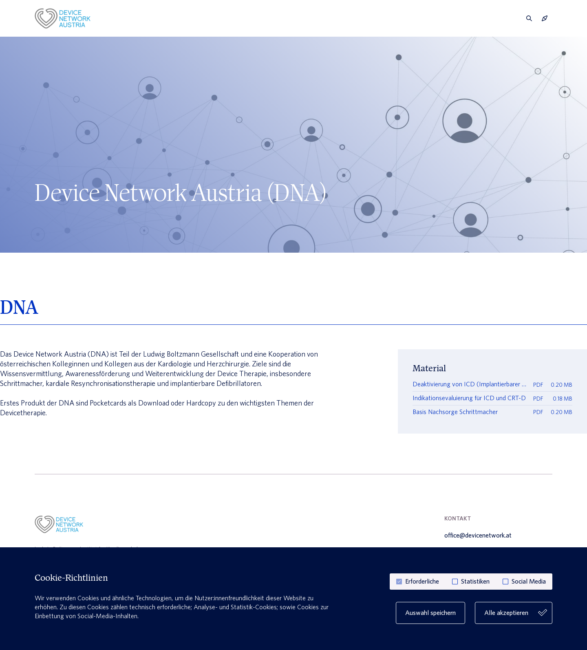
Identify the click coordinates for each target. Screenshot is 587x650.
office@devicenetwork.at (478, 535)
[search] (529, 18)
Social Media (529, 581)
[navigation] (544, 18)
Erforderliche (422, 581)
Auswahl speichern (430, 613)
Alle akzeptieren (515, 613)
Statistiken (475, 581)
